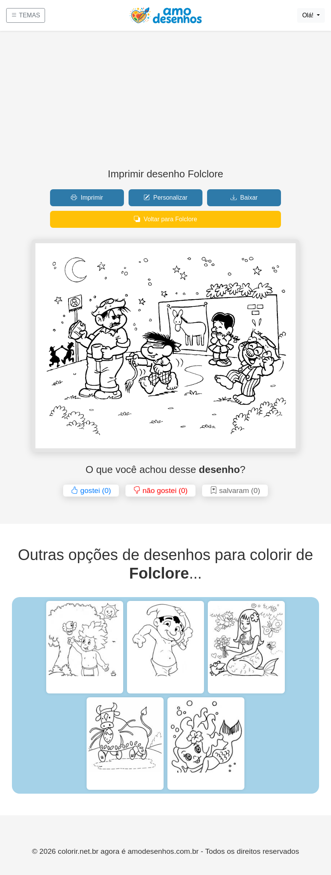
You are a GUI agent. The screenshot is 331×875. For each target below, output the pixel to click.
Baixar (244, 197)
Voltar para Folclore (165, 219)
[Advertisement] (165, 102)
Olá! (308, 15)
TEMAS (25, 15)
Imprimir (87, 197)
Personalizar (165, 197)
